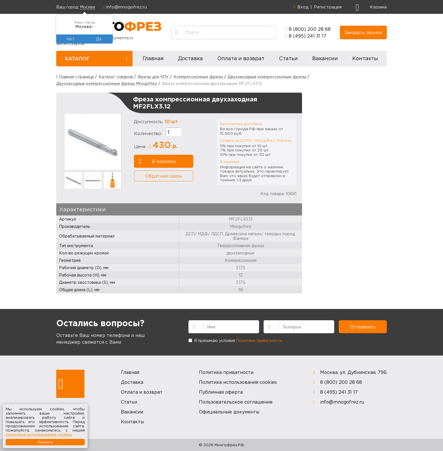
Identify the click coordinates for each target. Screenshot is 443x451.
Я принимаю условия (235, 340)
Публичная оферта (221, 392)
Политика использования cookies (238, 382)
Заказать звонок (363, 32)
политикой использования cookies (39, 434)
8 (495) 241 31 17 (307, 35)
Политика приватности (226, 372)
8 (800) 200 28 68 (310, 29)
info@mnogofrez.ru (126, 7)
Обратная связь (163, 175)
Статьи (288, 58)
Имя (191, 326)
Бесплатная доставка (241, 124)
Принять (45, 442)
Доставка (190, 58)
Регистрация (328, 7)
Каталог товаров (116, 77)
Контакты (365, 58)
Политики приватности (259, 340)
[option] (92, 141)
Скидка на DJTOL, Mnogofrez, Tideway (256, 140)
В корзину (157, 161)
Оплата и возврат (240, 58)
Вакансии (325, 58)
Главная (153, 58)
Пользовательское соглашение (236, 401)
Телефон (267, 326)
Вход (303, 7)
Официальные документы (229, 411)
